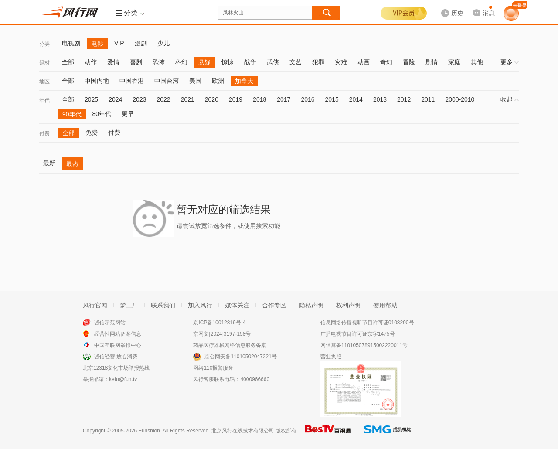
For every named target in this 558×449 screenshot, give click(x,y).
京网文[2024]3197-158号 (222, 334)
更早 (128, 113)
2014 (356, 99)
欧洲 (218, 80)
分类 (44, 44)
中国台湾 (166, 80)
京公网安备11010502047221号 (240, 357)
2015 (332, 99)
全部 (68, 61)
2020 (211, 99)
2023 (139, 99)
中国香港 (131, 80)
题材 (44, 63)
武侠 (273, 61)
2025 (91, 99)
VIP (119, 43)
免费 (91, 132)
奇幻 (386, 61)
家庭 (454, 61)
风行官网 (95, 305)
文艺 (295, 61)
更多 (509, 61)
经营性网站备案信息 (117, 334)
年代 (44, 100)
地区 (44, 81)
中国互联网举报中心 (117, 345)
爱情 (113, 61)
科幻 (181, 61)
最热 (72, 163)
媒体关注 (237, 305)
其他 (477, 61)
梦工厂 (129, 305)
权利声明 (348, 305)
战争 (250, 61)
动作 (91, 61)
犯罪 (318, 61)
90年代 (72, 114)
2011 (428, 99)
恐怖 (159, 61)
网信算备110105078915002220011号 (364, 345)
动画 (363, 61)
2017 (283, 99)
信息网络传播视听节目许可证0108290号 (367, 323)
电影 (97, 43)
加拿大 (244, 81)
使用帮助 (385, 305)
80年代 (102, 113)
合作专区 (274, 305)
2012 (404, 99)
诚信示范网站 (110, 323)
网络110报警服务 (213, 368)
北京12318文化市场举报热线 (116, 368)
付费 (44, 133)
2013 (380, 99)
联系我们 (163, 305)
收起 (509, 99)
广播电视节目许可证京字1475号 (357, 334)
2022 (163, 99)
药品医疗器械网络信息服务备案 (229, 345)
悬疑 (204, 62)
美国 (195, 80)
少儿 (163, 43)
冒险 (409, 61)
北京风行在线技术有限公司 (242, 431)
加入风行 (200, 305)
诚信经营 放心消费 (115, 357)
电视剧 (71, 43)
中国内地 (97, 80)
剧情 (431, 61)
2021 (187, 99)
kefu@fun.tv (123, 379)
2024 (115, 99)
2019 (235, 99)
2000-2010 (459, 99)
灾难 (341, 61)
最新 (49, 163)
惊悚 (227, 61)
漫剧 (141, 43)
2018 (259, 99)
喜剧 (136, 61)
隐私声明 (311, 305)
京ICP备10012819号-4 (219, 323)
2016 (307, 99)
